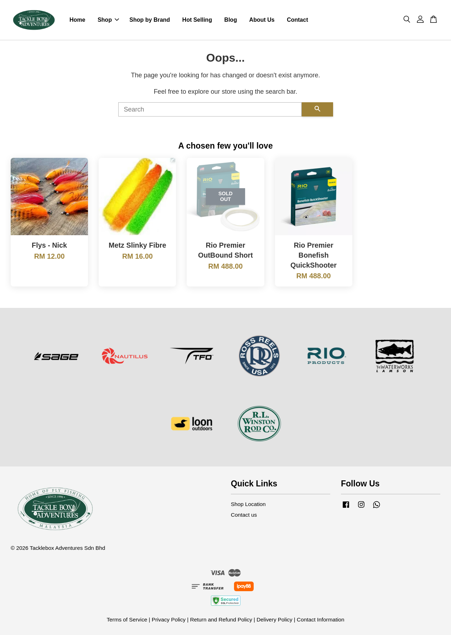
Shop (108, 20)
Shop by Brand (149, 20)
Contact (297, 20)
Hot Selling (197, 20)
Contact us (244, 515)
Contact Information (320, 619)
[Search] (210, 109)
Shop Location (248, 504)
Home (77, 20)
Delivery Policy (274, 619)
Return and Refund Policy (221, 619)
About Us (262, 20)
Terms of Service (127, 619)
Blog (230, 20)
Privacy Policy (169, 619)
